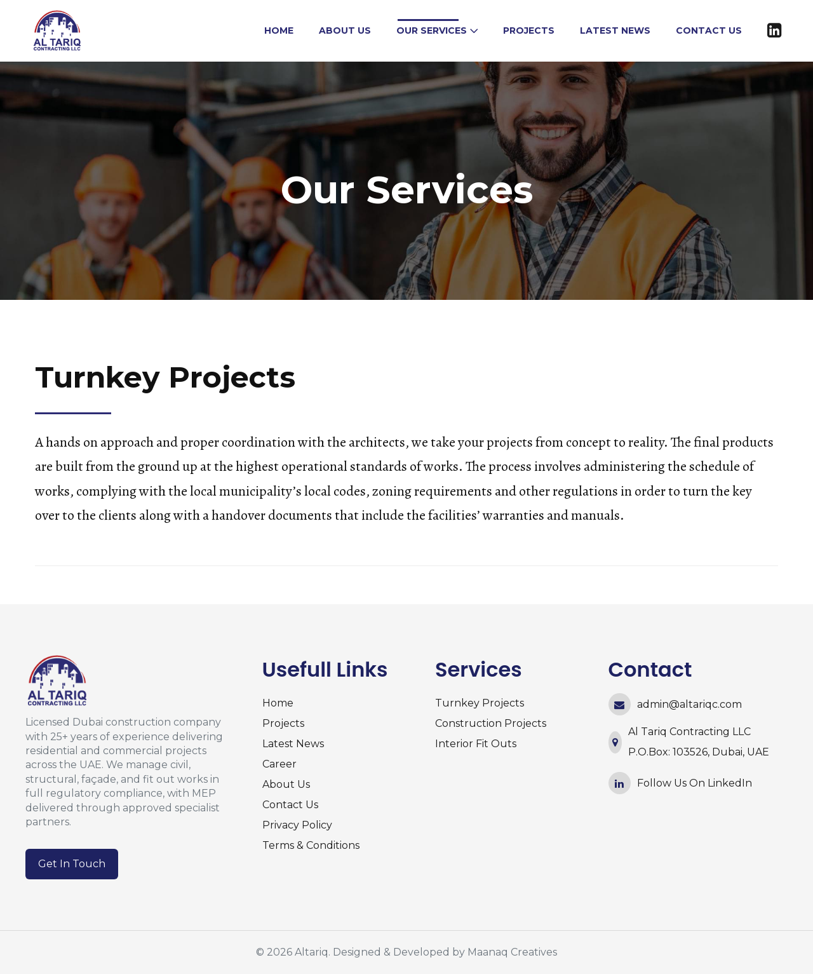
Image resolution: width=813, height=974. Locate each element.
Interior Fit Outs (475, 744)
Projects (283, 723)
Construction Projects (490, 723)
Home (277, 703)
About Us (286, 784)
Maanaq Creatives (512, 952)
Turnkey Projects (479, 703)
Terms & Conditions (310, 845)
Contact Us (290, 805)
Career (279, 764)
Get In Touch (71, 864)
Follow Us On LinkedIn (694, 783)
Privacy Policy (297, 825)
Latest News (293, 744)
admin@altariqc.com (689, 704)
